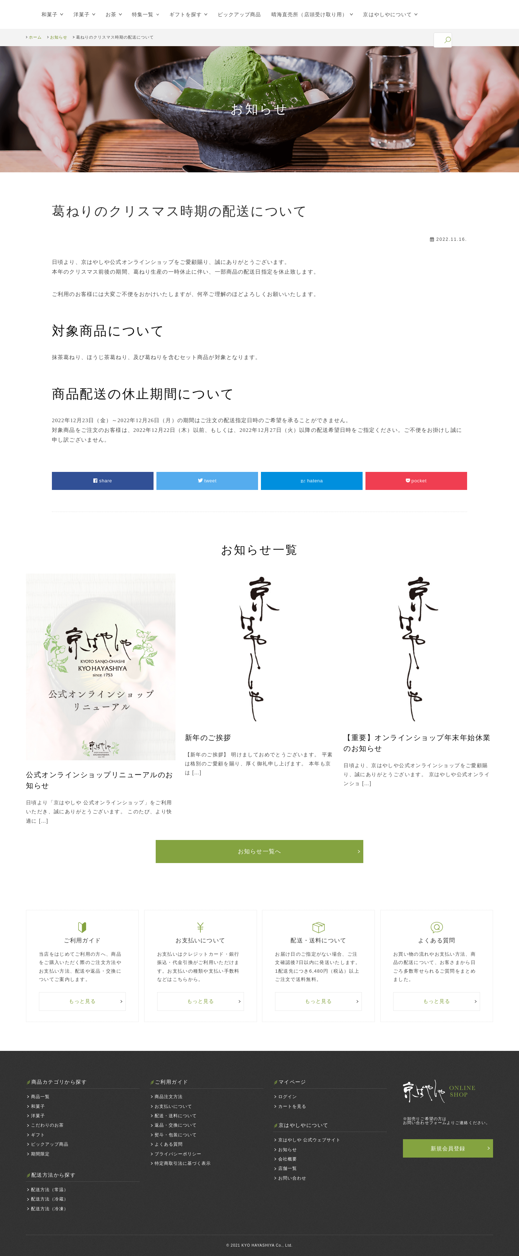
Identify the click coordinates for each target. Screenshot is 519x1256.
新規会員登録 (448, 1148)
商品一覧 (40, 1096)
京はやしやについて (387, 14)
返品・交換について (176, 1125)
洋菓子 (82, 14)
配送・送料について (176, 1115)
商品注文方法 (169, 1096)
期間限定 (40, 1154)
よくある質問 (169, 1144)
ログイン (287, 1096)
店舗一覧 (287, 1168)
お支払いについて (173, 1106)
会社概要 (287, 1159)
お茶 (111, 14)
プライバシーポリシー (178, 1154)
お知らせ (287, 1149)
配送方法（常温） (49, 1189)
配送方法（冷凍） (49, 1208)
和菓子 (49, 14)
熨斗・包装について (176, 1134)
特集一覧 (143, 14)
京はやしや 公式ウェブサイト (309, 1139)
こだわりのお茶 (47, 1125)
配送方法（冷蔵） (49, 1199)
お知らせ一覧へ (259, 851)
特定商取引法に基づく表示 (183, 1163)
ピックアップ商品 (239, 14)
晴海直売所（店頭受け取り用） (309, 14)
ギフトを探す (185, 14)
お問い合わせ (292, 1178)
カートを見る (292, 1106)
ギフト (38, 1134)
